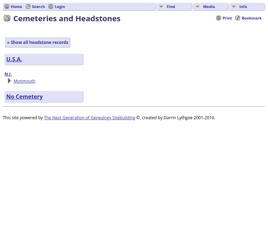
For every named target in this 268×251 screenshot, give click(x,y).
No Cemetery (24, 96)
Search (38, 6)
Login (60, 6)
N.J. (8, 74)
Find (171, 6)
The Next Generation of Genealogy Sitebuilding (89, 118)
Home (16, 6)
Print (227, 18)
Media (209, 6)
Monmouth (25, 81)
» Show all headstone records (37, 42)
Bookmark (252, 18)
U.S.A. (14, 59)
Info (243, 6)
